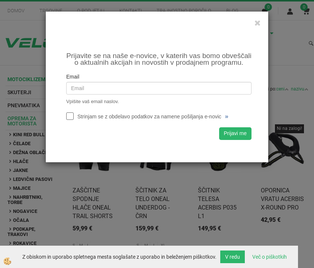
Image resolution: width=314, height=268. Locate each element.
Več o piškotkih (269, 257)
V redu (232, 257)
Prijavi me (235, 133)
